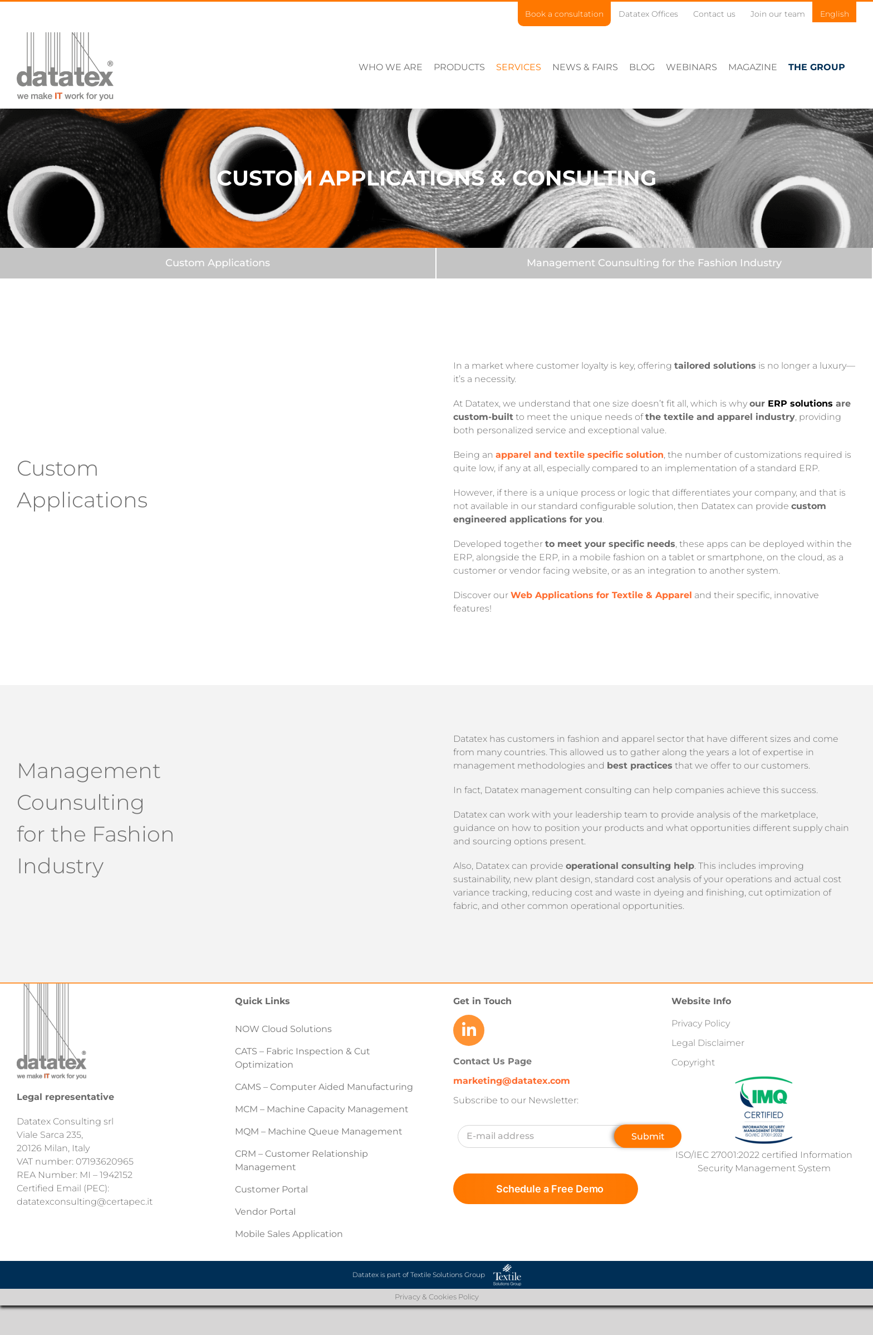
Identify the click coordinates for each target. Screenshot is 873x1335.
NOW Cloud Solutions (283, 1028)
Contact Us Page (492, 1060)
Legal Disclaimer (707, 1042)
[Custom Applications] (217, 262)
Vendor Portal (266, 1211)
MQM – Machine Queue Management (319, 1131)
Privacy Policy (700, 1023)
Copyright (693, 1062)
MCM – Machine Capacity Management (322, 1108)
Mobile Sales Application (289, 1233)
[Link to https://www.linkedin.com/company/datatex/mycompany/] (468, 1029)
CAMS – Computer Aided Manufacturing (324, 1086)
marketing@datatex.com (511, 1080)
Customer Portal (271, 1189)
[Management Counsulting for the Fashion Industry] (654, 262)
